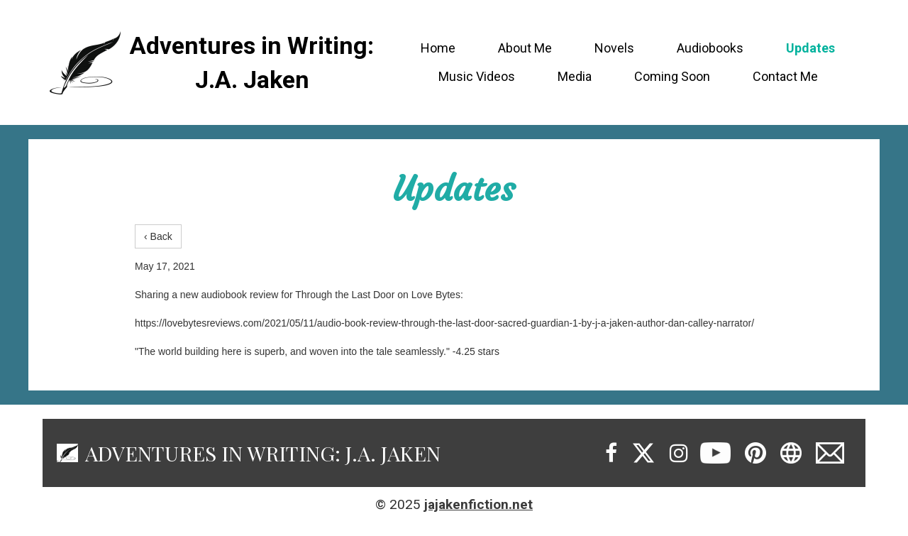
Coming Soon (672, 76)
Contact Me (785, 76)
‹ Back (158, 236)
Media (575, 76)
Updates (810, 47)
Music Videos (476, 76)
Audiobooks (710, 47)
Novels (614, 47)
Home (438, 47)
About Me (525, 47)
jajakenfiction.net (478, 504)
